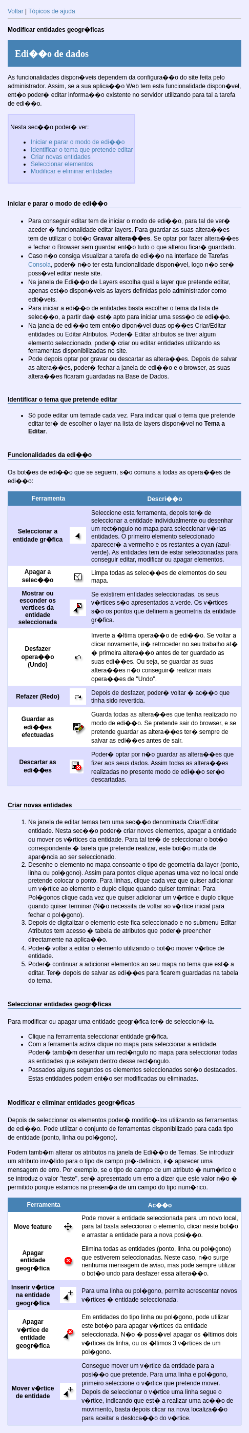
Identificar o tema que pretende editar (82, 149)
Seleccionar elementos (62, 164)
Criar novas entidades (61, 157)
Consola (39, 264)
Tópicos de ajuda (51, 11)
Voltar (16, 11)
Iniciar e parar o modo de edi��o (78, 142)
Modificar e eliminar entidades (71, 171)
